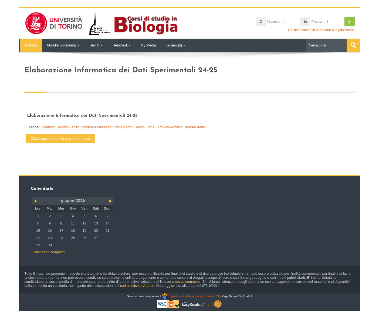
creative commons (186, 281)
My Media (148, 45)
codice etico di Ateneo (137, 285)
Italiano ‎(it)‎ (175, 45)
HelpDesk (122, 45)
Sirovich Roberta (169, 127)
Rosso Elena (144, 127)
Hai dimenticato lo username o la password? (321, 30)
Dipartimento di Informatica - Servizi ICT (190, 296)
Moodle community (63, 45)
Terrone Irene (194, 127)
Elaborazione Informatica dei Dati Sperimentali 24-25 (82, 115)
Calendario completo (48, 252)
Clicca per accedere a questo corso (60, 138)
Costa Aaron (123, 127)
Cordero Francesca (96, 127)
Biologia (30, 45)
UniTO (96, 45)
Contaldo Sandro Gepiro (60, 127)
